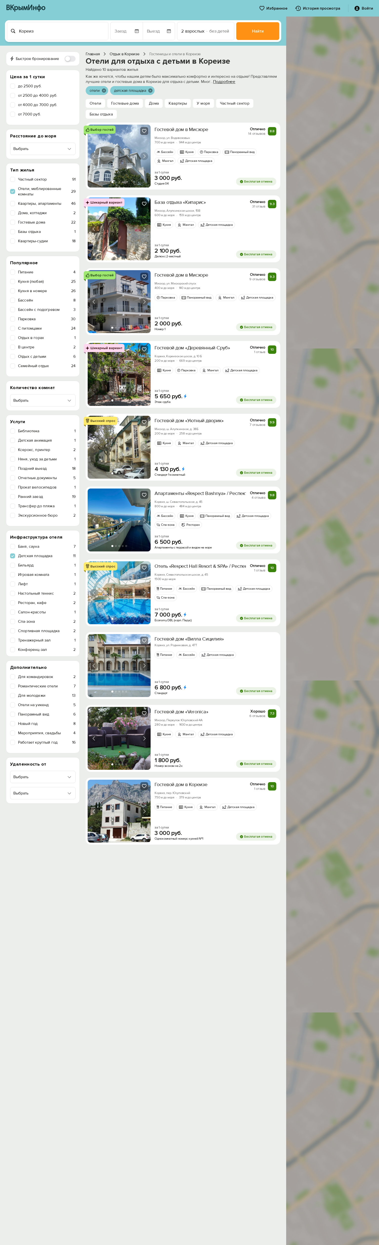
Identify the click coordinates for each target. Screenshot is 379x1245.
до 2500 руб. (30, 86)
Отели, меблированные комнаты (47, 191)
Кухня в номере (47, 291)
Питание (47, 272)
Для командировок (47, 676)
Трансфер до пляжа (47, 506)
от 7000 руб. (29, 114)
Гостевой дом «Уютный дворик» (189, 421)
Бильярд (47, 565)
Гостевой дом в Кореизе (181, 785)
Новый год (47, 723)
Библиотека (47, 431)
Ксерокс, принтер (47, 450)
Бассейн (47, 300)
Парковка (47, 319)
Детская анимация (47, 440)
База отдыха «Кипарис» (180, 202)
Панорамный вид (47, 714)
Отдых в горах (47, 337)
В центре (47, 347)
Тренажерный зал (47, 640)
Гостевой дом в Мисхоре (181, 129)
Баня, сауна (47, 546)
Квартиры (178, 103)
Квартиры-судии (47, 241)
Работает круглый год (47, 742)
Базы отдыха (47, 231)
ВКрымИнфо (25, 8)
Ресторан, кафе (47, 602)
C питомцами (47, 328)
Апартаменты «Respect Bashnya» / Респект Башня (209, 493)
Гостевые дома (47, 222)
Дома (154, 103)
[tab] (112, 182)
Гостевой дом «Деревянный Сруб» (192, 348)
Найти (258, 31)
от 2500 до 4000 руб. (37, 95)
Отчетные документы (47, 478)
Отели (95, 103)
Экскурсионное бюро (47, 515)
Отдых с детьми (47, 356)
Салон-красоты (47, 612)
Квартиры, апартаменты (47, 203)
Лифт (47, 584)
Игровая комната (47, 574)
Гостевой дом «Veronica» (181, 712)
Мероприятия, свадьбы (47, 733)
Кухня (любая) (47, 281)
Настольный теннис (47, 593)
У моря (203, 103)
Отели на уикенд (47, 705)
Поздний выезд (47, 468)
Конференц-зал (47, 649)
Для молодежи (47, 695)
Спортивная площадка (47, 631)
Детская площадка (47, 556)
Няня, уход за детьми (47, 459)
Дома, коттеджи (47, 213)
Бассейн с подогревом (47, 309)
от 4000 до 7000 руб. (37, 104)
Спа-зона (47, 621)
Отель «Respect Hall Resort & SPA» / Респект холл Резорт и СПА (223, 566)
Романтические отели (47, 686)
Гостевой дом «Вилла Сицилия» (189, 639)
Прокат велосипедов (47, 487)
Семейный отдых (47, 366)
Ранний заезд (47, 496)
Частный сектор (47, 179)
